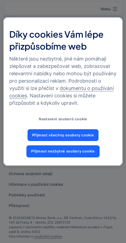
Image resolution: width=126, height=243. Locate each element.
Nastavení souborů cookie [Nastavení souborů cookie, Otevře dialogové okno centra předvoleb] (63, 119)
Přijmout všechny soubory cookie (63, 135)
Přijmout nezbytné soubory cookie (63, 151)
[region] (63, 91)
